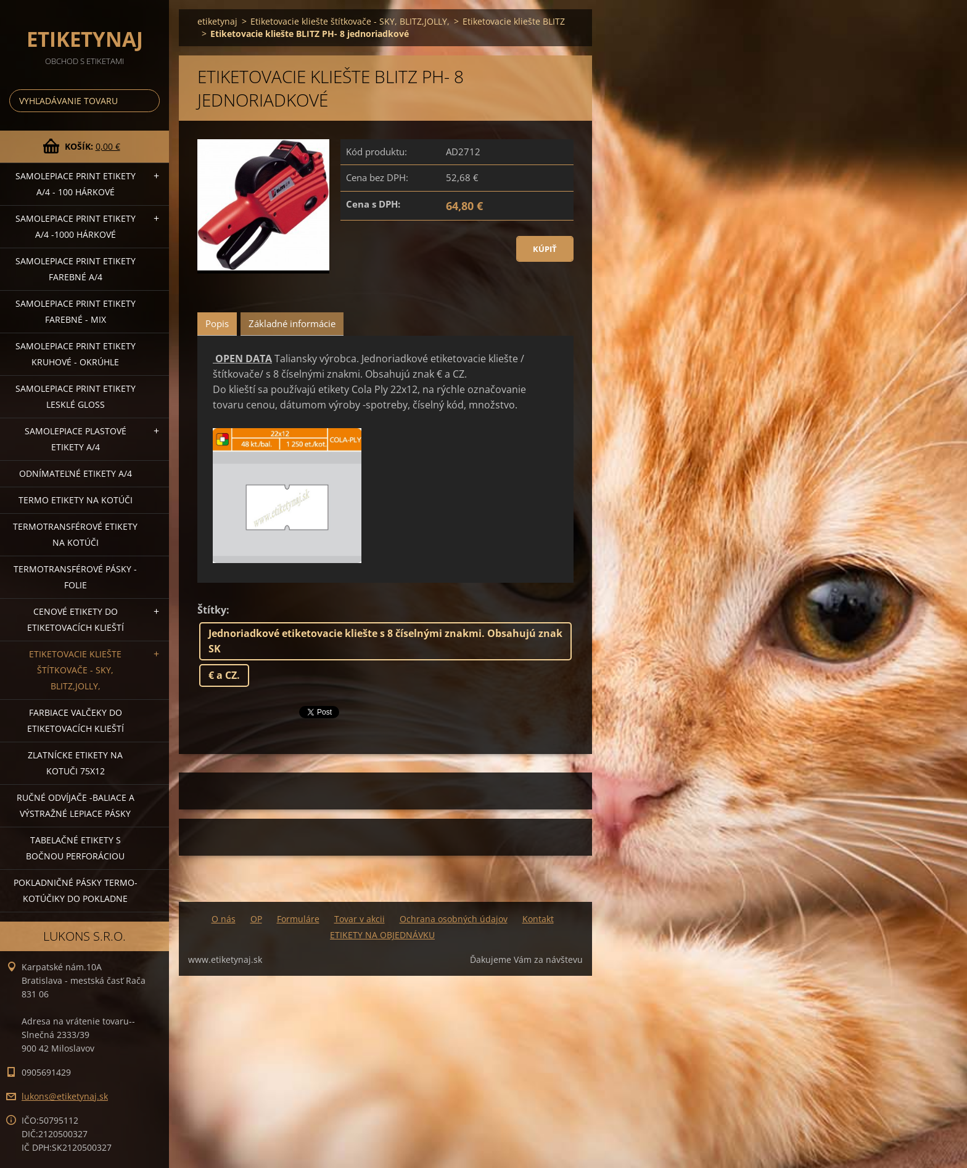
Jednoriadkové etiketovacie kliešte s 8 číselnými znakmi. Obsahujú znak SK (385, 641)
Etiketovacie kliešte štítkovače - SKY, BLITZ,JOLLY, (75, 670)
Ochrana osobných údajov (454, 919)
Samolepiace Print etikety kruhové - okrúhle (75, 354)
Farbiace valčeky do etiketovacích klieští (75, 720)
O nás (224, 919)
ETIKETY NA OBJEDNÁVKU (382, 935)
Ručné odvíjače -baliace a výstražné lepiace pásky (75, 805)
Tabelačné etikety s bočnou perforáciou (75, 848)
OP (256, 919)
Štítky (211, 610)
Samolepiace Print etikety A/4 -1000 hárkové (75, 226)
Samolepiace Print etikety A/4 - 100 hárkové (75, 184)
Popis (217, 323)
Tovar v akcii (359, 919)
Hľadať (148, 100)
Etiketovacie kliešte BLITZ (514, 21)
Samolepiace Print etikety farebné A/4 (75, 269)
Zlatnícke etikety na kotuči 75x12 (75, 763)
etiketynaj (217, 21)
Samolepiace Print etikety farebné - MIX (75, 311)
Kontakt (538, 919)
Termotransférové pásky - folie (75, 577)
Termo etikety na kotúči (76, 500)
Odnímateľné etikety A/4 (75, 473)
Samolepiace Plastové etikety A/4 (75, 439)
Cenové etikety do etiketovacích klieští (75, 619)
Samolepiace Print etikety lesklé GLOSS (75, 396)
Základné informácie (292, 323)
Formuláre (298, 919)
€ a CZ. (224, 675)
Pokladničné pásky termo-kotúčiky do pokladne (76, 890)
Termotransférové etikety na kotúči (75, 534)
